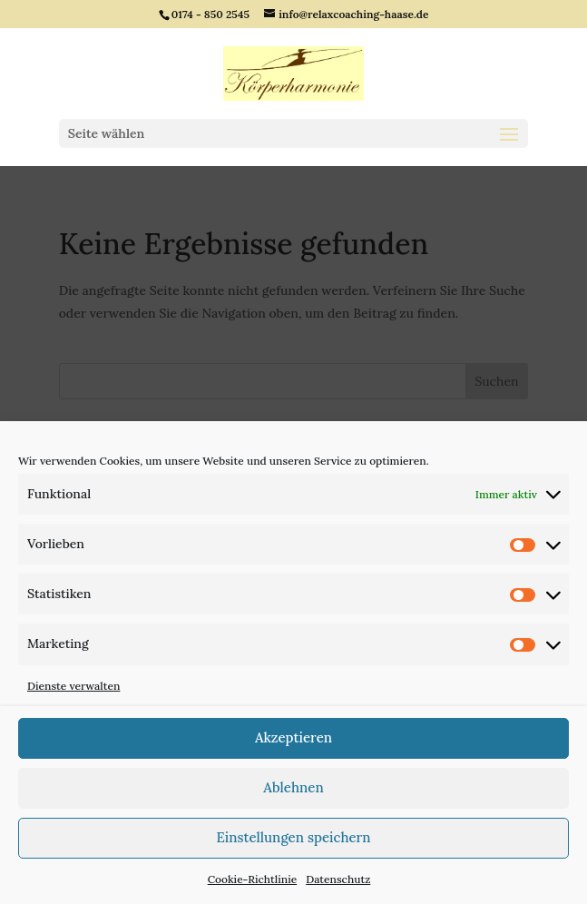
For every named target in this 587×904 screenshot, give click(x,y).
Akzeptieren (293, 737)
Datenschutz (338, 879)
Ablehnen (293, 787)
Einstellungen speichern (293, 837)
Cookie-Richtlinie (253, 879)
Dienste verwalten (73, 686)
